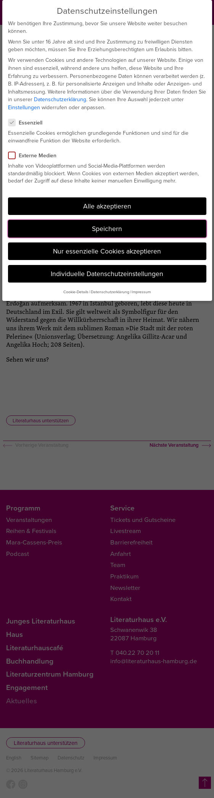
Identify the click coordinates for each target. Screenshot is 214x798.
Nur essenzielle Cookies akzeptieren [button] (107, 251)
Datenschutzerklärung (60, 99)
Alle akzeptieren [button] (107, 206)
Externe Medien (35, 155)
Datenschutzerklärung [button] (110, 291)
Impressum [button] (141, 291)
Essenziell (28, 122)
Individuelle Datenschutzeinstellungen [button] (107, 273)
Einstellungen (24, 107)
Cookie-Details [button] (75, 291)
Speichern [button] (107, 228)
